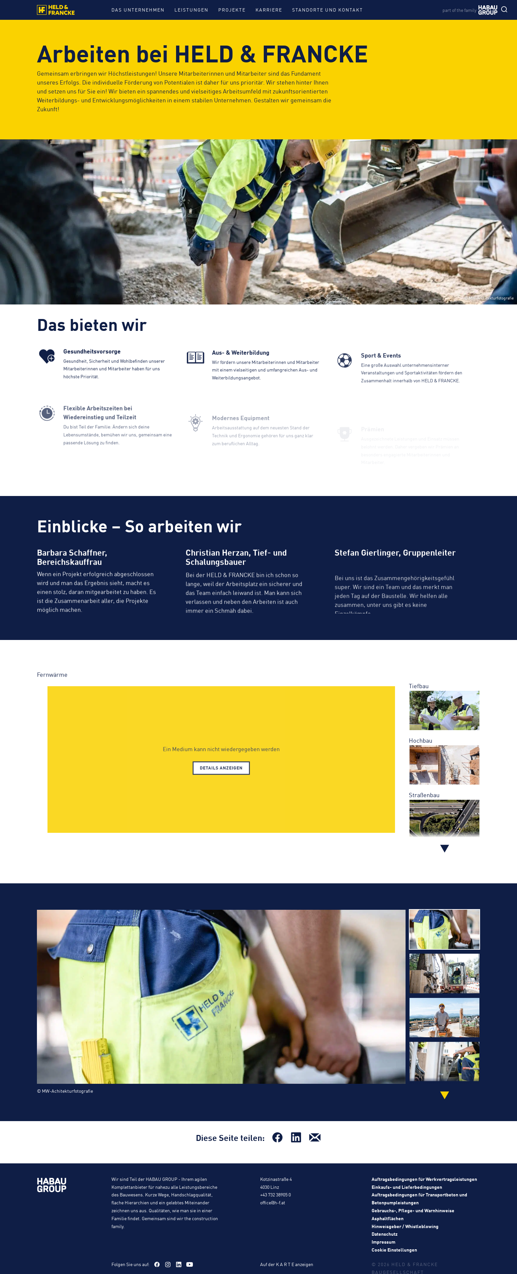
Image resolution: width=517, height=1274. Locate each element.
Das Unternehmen (138, 9)
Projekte (232, 9)
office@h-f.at (272, 1203)
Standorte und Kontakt (327, 9)
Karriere (269, 9)
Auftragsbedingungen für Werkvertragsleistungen (424, 1179)
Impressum (383, 1242)
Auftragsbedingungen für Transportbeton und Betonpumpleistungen (419, 1199)
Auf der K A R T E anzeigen (286, 1264)
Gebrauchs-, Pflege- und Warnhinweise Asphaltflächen (413, 1215)
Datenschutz (385, 1234)
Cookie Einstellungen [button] (394, 1250)
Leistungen (191, 9)
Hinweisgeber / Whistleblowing (405, 1226)
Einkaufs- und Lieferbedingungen (407, 1187)
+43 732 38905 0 (275, 1195)
